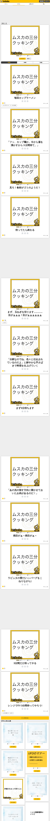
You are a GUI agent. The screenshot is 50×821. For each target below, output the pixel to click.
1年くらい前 (45, 103)
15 (4, 320)
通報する (28, 58)
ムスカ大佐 (14, 105)
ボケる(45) (13, 802)
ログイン (47, 1)
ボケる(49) (37, 771)
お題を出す (31, 4)
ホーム (6, 4)
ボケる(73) (22, 58)
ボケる (18, 4)
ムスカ (4, 322)
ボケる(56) (13, 774)
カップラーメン (6, 105)
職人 (44, 4)
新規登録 (41, 1)
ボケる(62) (13, 746)
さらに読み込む (25, 718)
